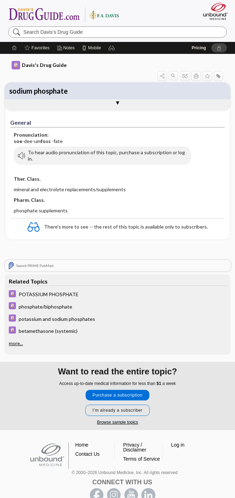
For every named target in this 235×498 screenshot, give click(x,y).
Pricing (199, 47)
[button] (112, 48)
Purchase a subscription (118, 395)
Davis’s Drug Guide (63, 14)
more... (16, 343)
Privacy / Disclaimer (134, 447)
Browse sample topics (117, 422)
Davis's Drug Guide (39, 65)
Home (81, 445)
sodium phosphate (38, 91)
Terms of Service (141, 459)
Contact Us (87, 454)
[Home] (14, 48)
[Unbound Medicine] (213, 11)
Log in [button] (178, 445)
